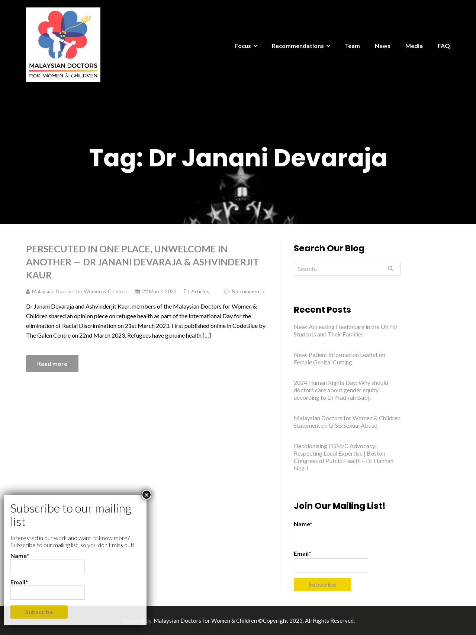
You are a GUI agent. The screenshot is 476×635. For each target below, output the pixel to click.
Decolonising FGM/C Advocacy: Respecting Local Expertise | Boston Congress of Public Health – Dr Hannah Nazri (343, 457)
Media (414, 45)
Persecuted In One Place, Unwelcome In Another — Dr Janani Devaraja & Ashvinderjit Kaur (142, 261)
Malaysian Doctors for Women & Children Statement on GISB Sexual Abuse (347, 421)
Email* (331, 561)
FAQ (444, 45)
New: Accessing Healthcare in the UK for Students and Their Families (346, 330)
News (382, 45)
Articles (200, 291)
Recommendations (298, 45)
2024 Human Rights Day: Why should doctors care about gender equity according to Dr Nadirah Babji (341, 390)
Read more (52, 363)
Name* (331, 531)
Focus (243, 45)
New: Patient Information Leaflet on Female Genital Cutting (339, 358)
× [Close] (146, 495)
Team (352, 45)
